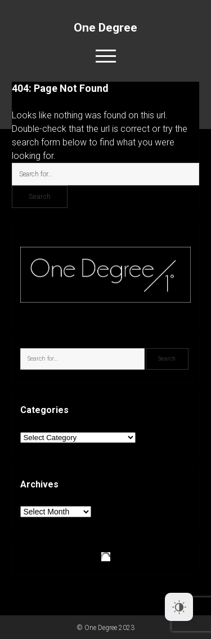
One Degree (105, 27)
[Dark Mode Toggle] (179, 607)
